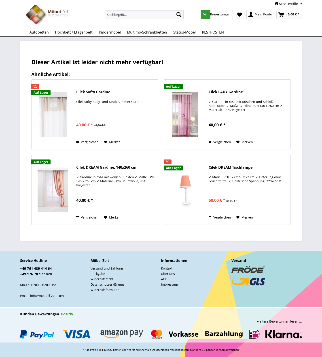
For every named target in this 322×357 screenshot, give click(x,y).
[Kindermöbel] (110, 32)
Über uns (168, 274)
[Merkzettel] (239, 14)
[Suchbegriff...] (144, 14)
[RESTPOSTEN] (213, 32)
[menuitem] (144, 16)
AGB (164, 279)
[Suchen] (179, 14)
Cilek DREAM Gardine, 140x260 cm (106, 167)
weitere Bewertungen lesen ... (279, 321)
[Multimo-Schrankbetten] (147, 32)
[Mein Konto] (260, 14)
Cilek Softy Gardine (93, 92)
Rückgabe (98, 274)
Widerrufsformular (105, 290)
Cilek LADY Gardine (226, 92)
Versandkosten (179, 350)
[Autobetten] (39, 32)
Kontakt (166, 268)
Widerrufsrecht (102, 279)
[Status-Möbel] (184, 32)
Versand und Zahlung (107, 268)
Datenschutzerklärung (107, 284)
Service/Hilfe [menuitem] (287, 4)
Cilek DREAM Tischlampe (230, 167)
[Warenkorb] (289, 14)
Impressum (169, 284)
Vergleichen (87, 142)
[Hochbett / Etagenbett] (74, 32)
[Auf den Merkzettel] (112, 142)
